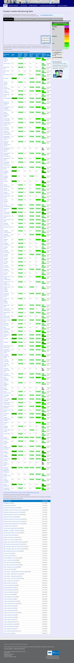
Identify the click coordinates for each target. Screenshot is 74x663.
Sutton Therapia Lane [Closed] (10, 567)
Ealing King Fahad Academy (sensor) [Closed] (13, 523)
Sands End (6, 342)
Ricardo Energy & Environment (52, 657)
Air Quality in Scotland (9, 654)
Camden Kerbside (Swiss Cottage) (7, 419)
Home (5, 5)
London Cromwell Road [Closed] (10, 601)
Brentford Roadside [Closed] (10, 585)
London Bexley (7, 433)
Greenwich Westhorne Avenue (6, 172)
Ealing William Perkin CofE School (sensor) (7, 164)
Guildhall (5, 181)
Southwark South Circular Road (7, 365)
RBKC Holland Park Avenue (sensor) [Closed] (13, 544)
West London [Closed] (8, 633)
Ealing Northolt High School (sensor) (7, 150)
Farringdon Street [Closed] (9, 526)
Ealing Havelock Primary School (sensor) (7, 124)
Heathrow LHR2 (7, 227)
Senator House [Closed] (9, 555)
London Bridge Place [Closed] (10, 596)
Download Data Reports (56, 19)
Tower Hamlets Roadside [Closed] (11, 631)
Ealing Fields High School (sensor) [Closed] (13, 514)
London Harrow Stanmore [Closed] (11, 612)
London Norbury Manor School (7, 476)
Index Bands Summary (28, 19)
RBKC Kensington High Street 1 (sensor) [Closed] (14, 546)
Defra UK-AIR (7, 652)
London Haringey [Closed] (9, 610)
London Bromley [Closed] (9, 599)
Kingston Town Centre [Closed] (10, 539)
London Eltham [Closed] (9, 605)
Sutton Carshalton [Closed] (9, 560)
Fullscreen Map (45, 36)
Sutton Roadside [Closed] (9, 628)
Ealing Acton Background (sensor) (6, 103)
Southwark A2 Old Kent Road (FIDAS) (7, 351)
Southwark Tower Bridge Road (7, 370)
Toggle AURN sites (46, 40)
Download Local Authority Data (42, 19)
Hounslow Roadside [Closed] (10, 589)
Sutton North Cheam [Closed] (10, 562)
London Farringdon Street (6, 442)
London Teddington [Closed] (10, 622)
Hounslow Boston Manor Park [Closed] (12, 532)
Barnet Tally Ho (7, 63)
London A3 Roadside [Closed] (10, 592)
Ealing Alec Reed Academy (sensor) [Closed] (13, 512)
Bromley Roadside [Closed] (9, 587)
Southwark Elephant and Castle (6, 356)
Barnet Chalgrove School (6, 60)
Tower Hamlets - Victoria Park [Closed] (12, 578)
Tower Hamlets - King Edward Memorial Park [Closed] (15, 571)
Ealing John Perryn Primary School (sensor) (7, 133)
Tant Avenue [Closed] (8, 569)
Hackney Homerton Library (6, 201)
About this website (62, 5)
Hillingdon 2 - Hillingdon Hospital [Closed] (13, 530)
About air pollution (13, 5)
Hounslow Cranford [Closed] (10, 535)
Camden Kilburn (7, 98)
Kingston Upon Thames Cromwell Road (7, 278)
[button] (53, 15)
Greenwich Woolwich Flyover (6, 177)
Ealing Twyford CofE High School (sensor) (7, 155)
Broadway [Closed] (8, 503)
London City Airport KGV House (6, 295)
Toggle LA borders (46, 42)
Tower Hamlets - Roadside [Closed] (11, 576)
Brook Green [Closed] (8, 505)
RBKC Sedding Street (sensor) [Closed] (12, 551)
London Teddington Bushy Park (6, 481)
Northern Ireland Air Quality (10, 656)
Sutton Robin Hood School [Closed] (11, 564)
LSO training (24, 5)
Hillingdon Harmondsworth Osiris (7, 236)
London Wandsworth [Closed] (10, 624)
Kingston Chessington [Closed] (10, 537)
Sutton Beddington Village (6, 384)
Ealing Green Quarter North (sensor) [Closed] (13, 519)
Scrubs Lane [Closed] (8, 553)
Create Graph (18, 19)
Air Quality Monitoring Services (47, 5)
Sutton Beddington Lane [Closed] (11, 558)
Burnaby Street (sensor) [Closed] (11, 507)
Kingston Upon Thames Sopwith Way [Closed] (14, 542)
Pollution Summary (8, 19)
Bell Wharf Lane (7, 74)
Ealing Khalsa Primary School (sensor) (7, 138)
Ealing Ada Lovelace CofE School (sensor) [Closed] (14, 510)
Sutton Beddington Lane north (6, 379)
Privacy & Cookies (55, 658)
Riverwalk (6, 338)
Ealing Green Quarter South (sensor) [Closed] (13, 521)
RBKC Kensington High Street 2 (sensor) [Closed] (14, 548)
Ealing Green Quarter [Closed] (10, 516)
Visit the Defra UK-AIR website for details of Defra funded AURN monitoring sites (21, 492)
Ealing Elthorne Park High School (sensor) (7, 109)
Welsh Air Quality (7, 655)
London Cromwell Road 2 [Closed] (11, 603)
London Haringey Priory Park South (7, 448)
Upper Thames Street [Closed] (10, 580)
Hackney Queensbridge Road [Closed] (12, 528)
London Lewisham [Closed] (9, 615)
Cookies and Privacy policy (19, 648)
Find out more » (62, 68)
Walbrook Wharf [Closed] (9, 583)
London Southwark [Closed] (10, 617)
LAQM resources (33, 5)
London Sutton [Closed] (9, 619)
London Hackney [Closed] (9, 608)
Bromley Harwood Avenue (6, 83)
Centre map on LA (46, 38)
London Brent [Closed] (8, 594)
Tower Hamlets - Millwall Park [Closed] (12, 574)
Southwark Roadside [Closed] (10, 626)
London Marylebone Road (6, 464)
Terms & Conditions (8, 648)
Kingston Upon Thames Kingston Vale (7, 283)
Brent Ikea (6, 78)
